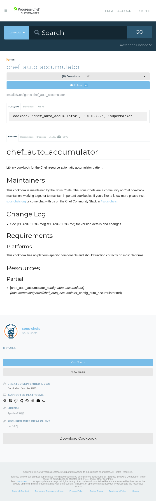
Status (135, 491)
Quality (58, 137)
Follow (79, 85)
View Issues (78, 372)
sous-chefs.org (16, 201)
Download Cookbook (78, 438)
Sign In (145, 11)
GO (139, 32)
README (12, 137)
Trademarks (21, 481)
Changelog (41, 137)
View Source (78, 362)
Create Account (119, 11)
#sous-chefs (109, 201)
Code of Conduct (20, 491)
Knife (41, 106)
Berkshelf (28, 106)
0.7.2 (76, 76)
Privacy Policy (77, 491)
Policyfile (13, 106)
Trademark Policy (117, 491)
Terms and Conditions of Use (49, 491)
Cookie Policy (96, 491)
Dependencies (26, 137)
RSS (11, 59)
